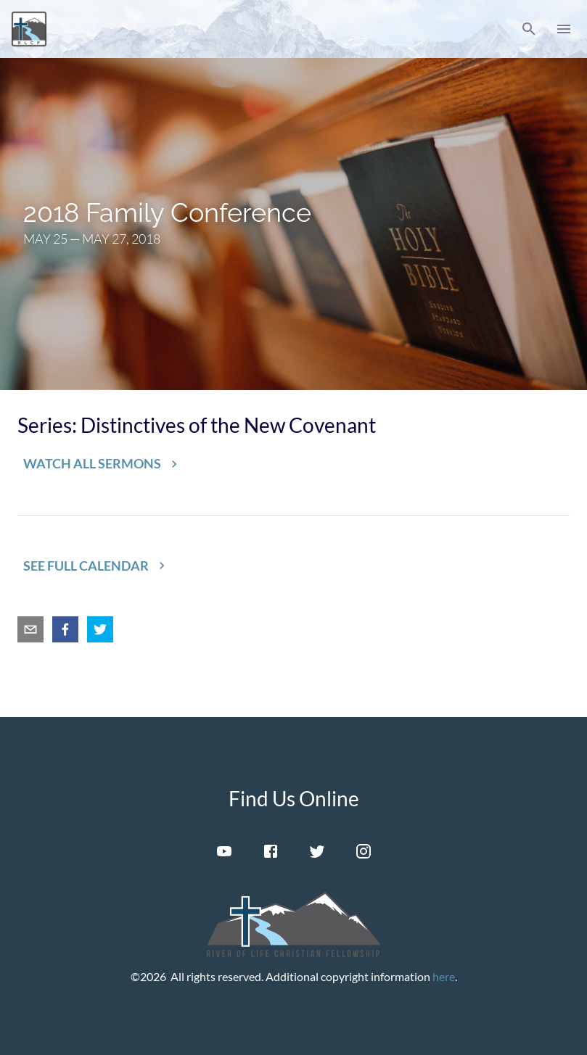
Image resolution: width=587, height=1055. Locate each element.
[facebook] (65, 629)
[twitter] (100, 629)
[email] (30, 629)
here (443, 976)
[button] (529, 29)
